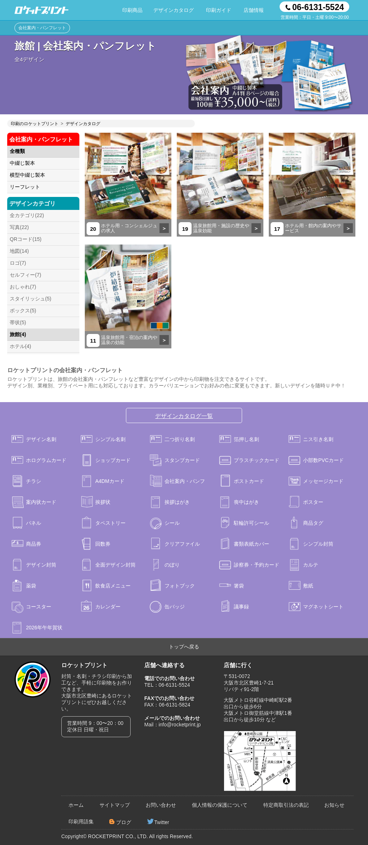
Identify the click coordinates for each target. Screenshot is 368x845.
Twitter (161, 822)
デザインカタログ (173, 10)
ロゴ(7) (18, 263)
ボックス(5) (23, 310)
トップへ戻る (184, 647)
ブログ (123, 822)
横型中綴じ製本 (27, 175)
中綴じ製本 (22, 163)
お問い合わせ (161, 805)
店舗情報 (254, 10)
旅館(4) (18, 334)
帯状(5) (18, 322)
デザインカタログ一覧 (184, 416)
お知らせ (334, 805)
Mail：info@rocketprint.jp (172, 724)
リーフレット (25, 187)
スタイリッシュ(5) (30, 299)
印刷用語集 (81, 821)
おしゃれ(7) (23, 287)
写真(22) (19, 227)
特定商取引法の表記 (286, 805)
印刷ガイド (218, 10)
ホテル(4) (20, 346)
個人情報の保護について (219, 805)
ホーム (76, 805)
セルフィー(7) (25, 275)
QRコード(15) (25, 239)
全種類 (17, 151)
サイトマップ (115, 805)
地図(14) (19, 251)
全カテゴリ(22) (27, 215)
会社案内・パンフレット (42, 27)
